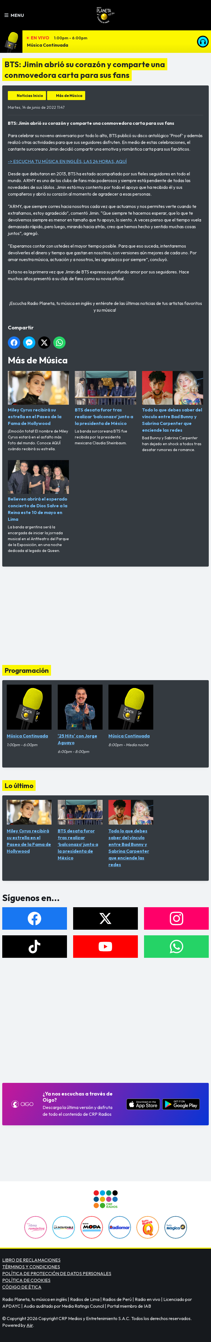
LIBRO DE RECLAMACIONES (31, 1260)
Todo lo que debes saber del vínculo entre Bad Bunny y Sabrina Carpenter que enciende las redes (172, 402)
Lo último (18, 785)
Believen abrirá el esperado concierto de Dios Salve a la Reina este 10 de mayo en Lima (38, 491)
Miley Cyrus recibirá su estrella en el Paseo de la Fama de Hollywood (38, 398)
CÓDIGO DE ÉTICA (21, 1287)
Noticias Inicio (30, 95)
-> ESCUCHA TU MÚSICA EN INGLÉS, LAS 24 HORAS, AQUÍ (67, 161)
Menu (14, 15)
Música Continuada (47, 45)
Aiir (29, 1325)
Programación (26, 670)
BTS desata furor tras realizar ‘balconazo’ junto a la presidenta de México (105, 398)
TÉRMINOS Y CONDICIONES (31, 1266)
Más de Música (69, 95)
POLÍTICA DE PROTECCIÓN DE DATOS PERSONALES (56, 1273)
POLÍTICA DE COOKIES (26, 1280)
